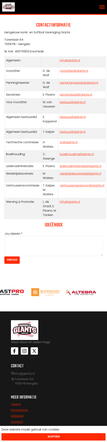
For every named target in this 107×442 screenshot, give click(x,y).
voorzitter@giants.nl (74, 71)
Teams (16, 404)
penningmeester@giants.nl (79, 83)
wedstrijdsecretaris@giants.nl (80, 173)
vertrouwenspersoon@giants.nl (82, 185)
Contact (17, 422)
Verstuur (12, 260)
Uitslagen (17, 416)
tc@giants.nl (68, 142)
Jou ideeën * (13, 234)
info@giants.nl (70, 60)
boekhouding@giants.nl (77, 154)
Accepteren (54, 437)
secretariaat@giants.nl (76, 95)
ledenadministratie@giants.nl (80, 166)
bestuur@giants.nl (72, 102)
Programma (19, 410)
